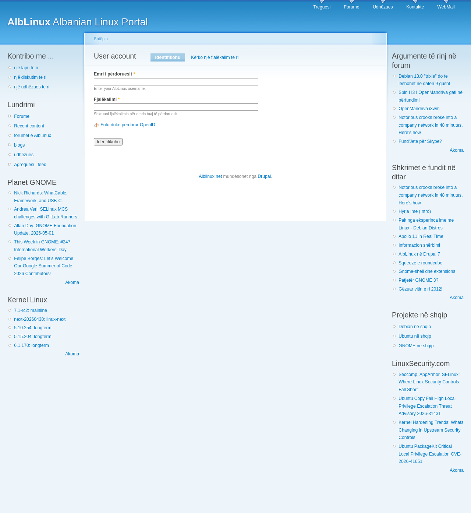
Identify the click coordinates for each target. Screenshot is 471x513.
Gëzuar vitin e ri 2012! (420, 289)
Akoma (72, 282)
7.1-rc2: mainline (30, 310)
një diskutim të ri (30, 77)
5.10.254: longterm (32, 327)
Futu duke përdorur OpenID (127, 124)
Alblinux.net (210, 176)
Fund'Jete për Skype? (420, 141)
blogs (19, 145)
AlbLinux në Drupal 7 (419, 254)
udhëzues (23, 154)
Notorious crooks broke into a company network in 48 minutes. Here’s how (431, 125)
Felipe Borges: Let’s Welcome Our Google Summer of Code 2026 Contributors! (43, 266)
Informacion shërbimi (419, 245)
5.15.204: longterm (32, 336)
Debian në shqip (415, 326)
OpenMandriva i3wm (419, 108)
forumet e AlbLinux (32, 135)
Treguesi (321, 7)
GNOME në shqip (416, 345)
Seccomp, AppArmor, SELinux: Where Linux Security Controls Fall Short (429, 382)
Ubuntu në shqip (415, 336)
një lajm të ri (26, 67)
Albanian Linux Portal (77, 22)
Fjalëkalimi (107, 99)
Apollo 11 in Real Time (421, 236)
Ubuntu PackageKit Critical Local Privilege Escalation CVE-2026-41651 (430, 454)
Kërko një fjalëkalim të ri (214, 57)
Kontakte (415, 7)
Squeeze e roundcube (420, 263)
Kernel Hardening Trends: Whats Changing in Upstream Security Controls (431, 430)
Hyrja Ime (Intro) (415, 211)
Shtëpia (101, 38)
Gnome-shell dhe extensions (427, 271)
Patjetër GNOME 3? (418, 280)
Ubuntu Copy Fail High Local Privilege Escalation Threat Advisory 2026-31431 (427, 406)
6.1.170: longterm (31, 345)
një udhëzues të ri (31, 86)
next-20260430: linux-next (39, 319)
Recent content (29, 126)
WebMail (446, 7)
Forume (352, 7)
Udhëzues (383, 7)
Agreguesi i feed (30, 164)
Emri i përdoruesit (114, 74)
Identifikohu (170, 57)
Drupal (264, 176)
